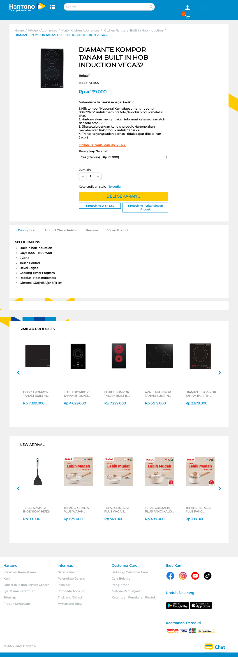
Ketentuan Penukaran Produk (134, 597)
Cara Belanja (121, 578)
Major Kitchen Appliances (80, 30)
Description (26, 230)
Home (19, 30)
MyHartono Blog (70, 603)
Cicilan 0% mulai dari (102, 145)
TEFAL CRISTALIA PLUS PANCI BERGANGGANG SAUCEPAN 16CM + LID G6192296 (199, 509)
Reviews (92, 230)
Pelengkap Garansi (71, 578)
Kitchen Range (114, 30)
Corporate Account (71, 591)
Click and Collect (70, 597)
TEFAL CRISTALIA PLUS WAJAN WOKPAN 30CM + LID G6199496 (76, 509)
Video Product (117, 230)
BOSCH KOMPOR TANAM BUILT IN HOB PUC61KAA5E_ (37, 393)
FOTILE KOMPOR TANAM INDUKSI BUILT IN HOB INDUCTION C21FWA (79, 393)
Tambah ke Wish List (100, 205)
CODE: (89, 83)
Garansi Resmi (68, 572)
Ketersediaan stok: (100, 186)
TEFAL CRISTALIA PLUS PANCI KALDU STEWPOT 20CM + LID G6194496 (159, 509)
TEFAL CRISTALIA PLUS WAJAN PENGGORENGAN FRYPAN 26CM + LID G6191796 (118, 509)
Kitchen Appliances (42, 30)
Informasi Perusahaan (19, 572)
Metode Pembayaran (127, 591)
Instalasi (64, 585)
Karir (6, 578)
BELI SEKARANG (123, 196)
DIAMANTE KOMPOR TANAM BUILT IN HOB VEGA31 (200, 393)
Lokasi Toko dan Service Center (26, 585)
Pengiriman (120, 585)
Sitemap (9, 597)
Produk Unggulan (16, 603)
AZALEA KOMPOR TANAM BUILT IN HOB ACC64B (158, 393)
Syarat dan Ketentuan (19, 591)
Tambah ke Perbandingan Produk (145, 207)
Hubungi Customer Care (130, 572)
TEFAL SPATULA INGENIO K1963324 (37, 509)
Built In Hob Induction (146, 30)
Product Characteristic (60, 230)
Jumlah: (85, 170)
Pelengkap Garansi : (93, 151)
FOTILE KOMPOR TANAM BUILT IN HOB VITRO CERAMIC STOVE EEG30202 (116, 393)
